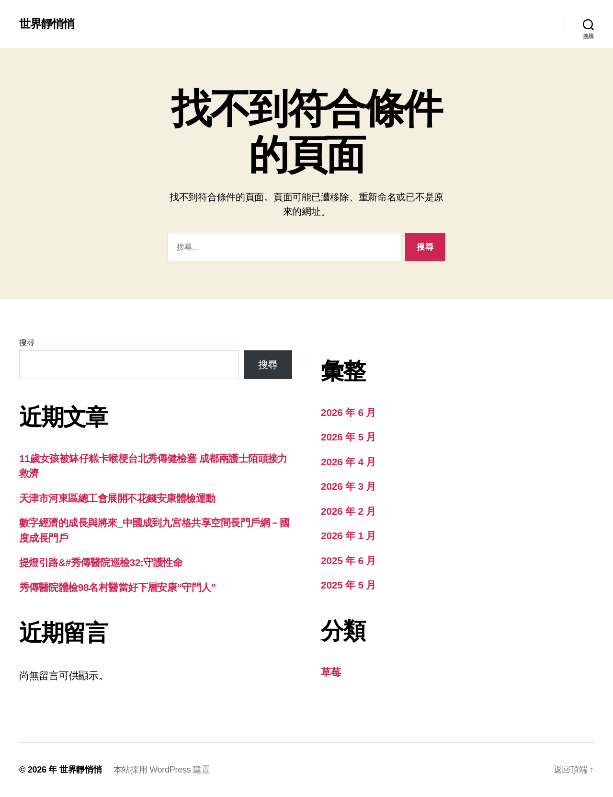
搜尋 (26, 342)
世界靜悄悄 (46, 24)
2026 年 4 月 (348, 461)
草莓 (331, 672)
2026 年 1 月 (348, 535)
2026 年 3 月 (348, 486)
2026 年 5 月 (348, 436)
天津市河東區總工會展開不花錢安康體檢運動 (117, 498)
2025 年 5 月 (348, 584)
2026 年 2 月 (348, 511)
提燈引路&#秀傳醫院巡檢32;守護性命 (100, 562)
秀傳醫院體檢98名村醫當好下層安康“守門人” (117, 587)
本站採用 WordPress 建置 (162, 769)
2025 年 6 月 (348, 560)
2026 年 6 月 (348, 412)
